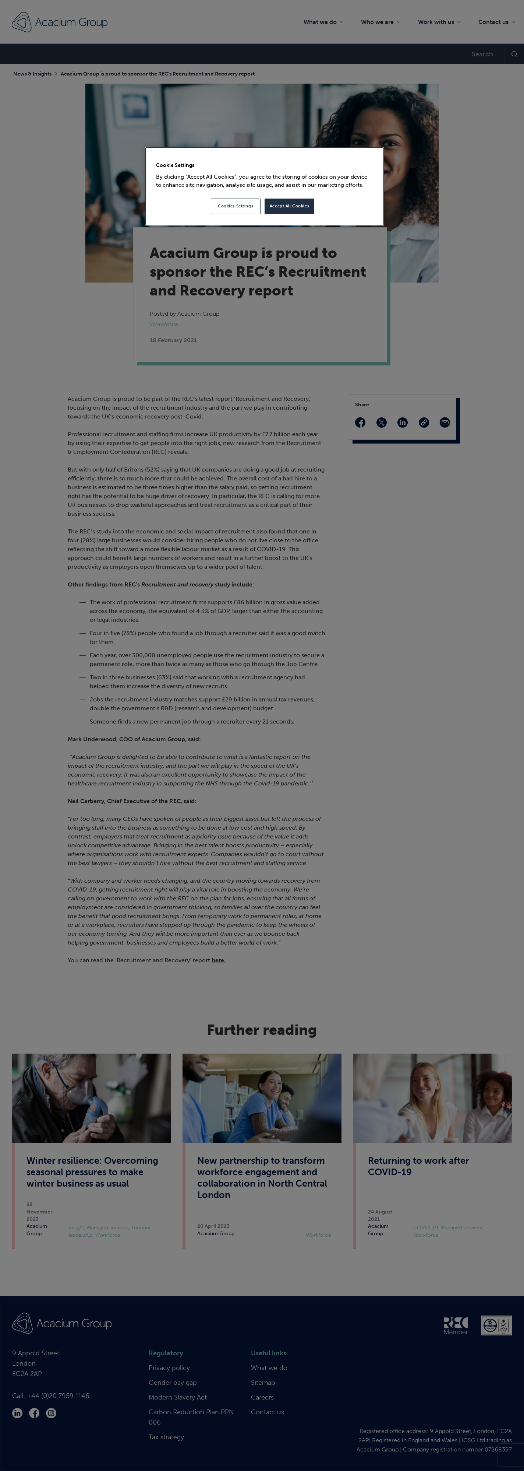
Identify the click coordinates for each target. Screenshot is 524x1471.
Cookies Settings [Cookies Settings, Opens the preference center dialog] (235, 206)
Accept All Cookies (289, 206)
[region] (264, 186)
